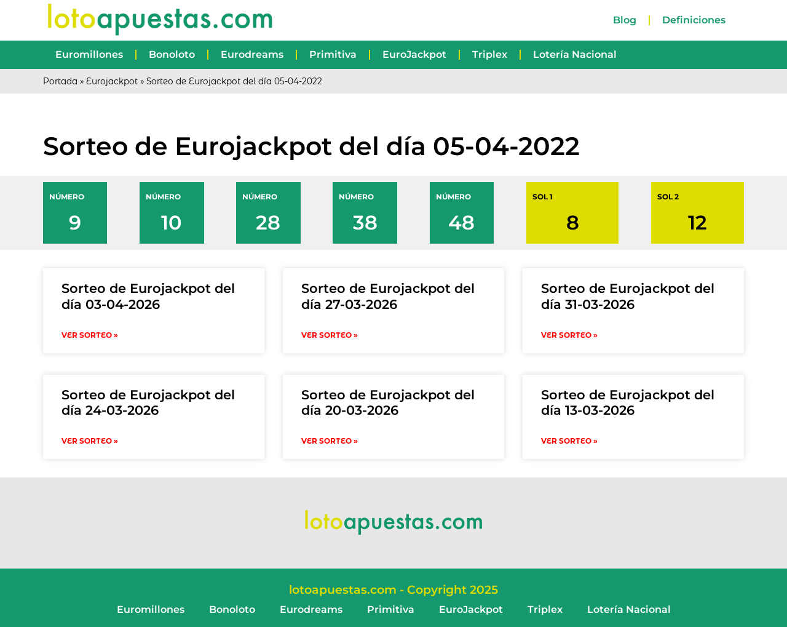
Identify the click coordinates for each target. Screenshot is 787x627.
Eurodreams (252, 54)
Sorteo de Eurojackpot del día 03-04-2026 (148, 296)
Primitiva (333, 54)
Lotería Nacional (575, 54)
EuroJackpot (414, 54)
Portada (60, 81)
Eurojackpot (112, 81)
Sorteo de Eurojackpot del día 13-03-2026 (627, 402)
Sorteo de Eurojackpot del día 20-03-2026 (388, 402)
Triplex (489, 54)
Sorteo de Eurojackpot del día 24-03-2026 (148, 402)
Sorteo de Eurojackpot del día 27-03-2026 (388, 296)
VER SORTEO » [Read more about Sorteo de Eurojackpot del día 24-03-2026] (89, 440)
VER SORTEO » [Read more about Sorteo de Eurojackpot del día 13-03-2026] (569, 440)
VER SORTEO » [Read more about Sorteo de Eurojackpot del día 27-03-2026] (329, 335)
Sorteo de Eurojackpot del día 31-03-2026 (627, 296)
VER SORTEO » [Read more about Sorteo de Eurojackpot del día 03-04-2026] (89, 335)
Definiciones (694, 20)
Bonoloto (172, 54)
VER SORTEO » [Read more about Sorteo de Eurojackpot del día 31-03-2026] (569, 335)
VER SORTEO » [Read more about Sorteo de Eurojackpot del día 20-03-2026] (329, 440)
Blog (624, 20)
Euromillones (89, 54)
